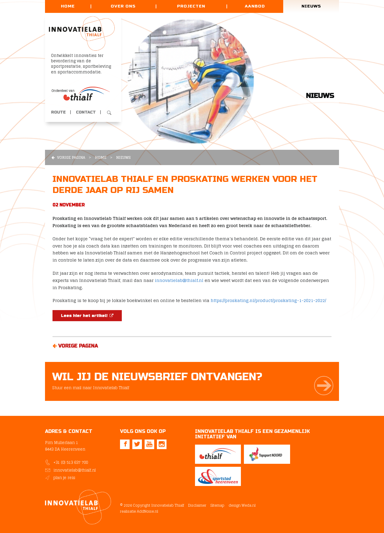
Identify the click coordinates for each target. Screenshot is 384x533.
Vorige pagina (68, 157)
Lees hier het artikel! (87, 315)
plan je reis (64, 477)
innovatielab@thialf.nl (179, 280)
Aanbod (255, 6)
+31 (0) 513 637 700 (70, 462)
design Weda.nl (241, 504)
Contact (86, 113)
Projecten (191, 6)
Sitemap (217, 504)
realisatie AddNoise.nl (139, 509)
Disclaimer (197, 504)
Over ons (123, 6)
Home (68, 6)
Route (58, 113)
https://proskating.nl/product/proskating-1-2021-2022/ (268, 300)
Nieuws (311, 6)
